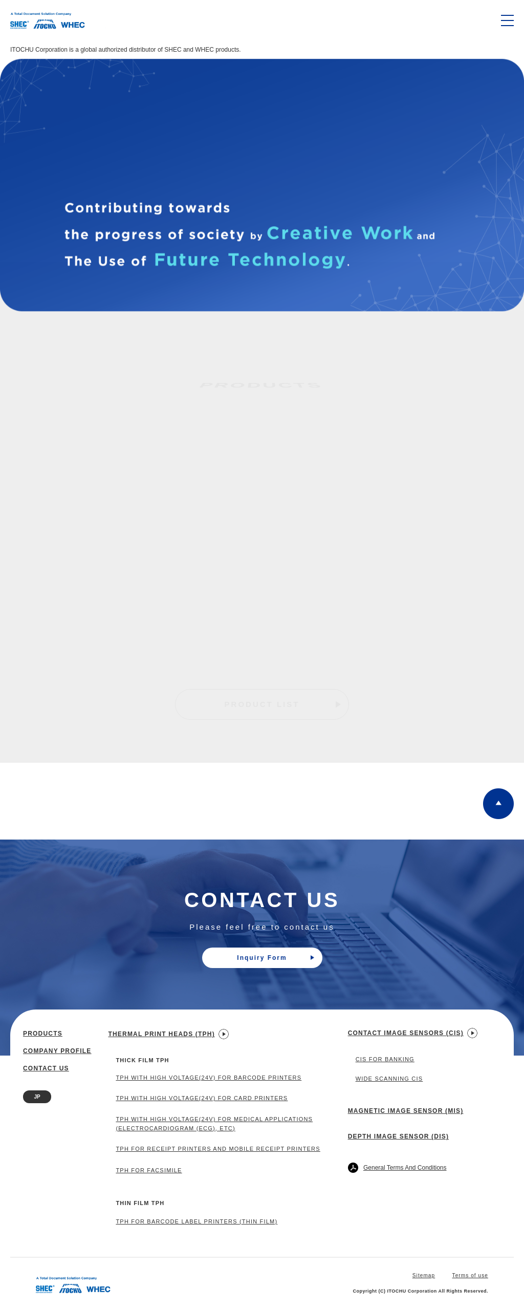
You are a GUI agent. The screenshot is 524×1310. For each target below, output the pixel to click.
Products (42, 1033)
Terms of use (470, 1275)
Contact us (46, 1068)
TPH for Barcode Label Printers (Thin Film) (196, 1221)
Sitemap (423, 1275)
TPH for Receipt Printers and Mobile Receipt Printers (218, 1149)
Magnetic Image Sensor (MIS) (406, 1110)
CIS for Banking (385, 1059)
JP (37, 1097)
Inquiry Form (275, 957)
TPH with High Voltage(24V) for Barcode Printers (208, 1078)
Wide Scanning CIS (389, 1079)
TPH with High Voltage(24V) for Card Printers (202, 1098)
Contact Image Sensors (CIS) (412, 1033)
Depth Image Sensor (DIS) (398, 1136)
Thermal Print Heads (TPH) (168, 1034)
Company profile (57, 1051)
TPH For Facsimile (149, 1170)
